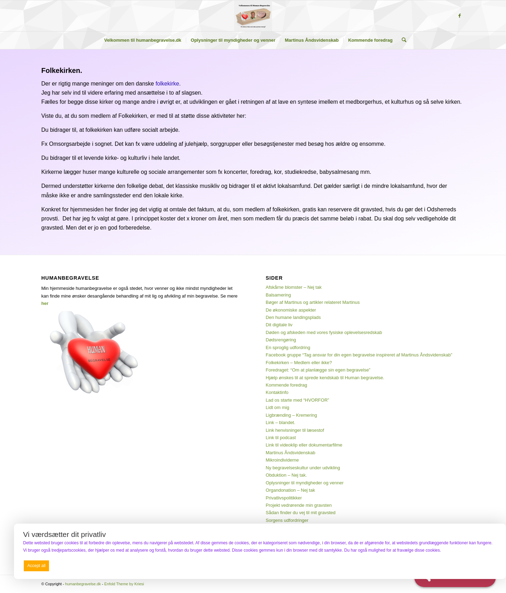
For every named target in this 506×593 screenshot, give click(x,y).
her (44, 303)
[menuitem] (143, 40)
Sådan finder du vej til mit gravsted (300, 512)
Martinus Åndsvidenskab (290, 452)
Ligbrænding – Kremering (291, 415)
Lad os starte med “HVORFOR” (297, 400)
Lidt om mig (277, 407)
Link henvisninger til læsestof (295, 430)
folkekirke (167, 84)
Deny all (258, 565)
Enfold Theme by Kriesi (124, 584)
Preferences (482, 565)
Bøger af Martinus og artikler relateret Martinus (313, 302)
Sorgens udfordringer (287, 520)
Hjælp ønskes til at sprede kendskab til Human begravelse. (325, 377)
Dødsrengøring (281, 339)
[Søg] (401, 40)
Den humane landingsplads (293, 317)
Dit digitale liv (279, 324)
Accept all (36, 565)
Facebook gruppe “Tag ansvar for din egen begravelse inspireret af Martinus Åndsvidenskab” (359, 354)
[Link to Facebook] (459, 16)
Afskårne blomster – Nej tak (294, 287)
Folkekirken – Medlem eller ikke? (299, 362)
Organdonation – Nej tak (290, 490)
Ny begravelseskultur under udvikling (303, 467)
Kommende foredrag (286, 385)
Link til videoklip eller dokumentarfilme (304, 445)
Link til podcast (281, 437)
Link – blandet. (280, 422)
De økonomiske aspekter (291, 310)
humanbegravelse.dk (83, 584)
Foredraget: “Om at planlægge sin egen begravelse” (318, 370)
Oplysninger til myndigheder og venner (305, 482)
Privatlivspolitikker (284, 497)
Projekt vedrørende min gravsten (299, 505)
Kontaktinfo (277, 392)
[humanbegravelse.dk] (253, 15)
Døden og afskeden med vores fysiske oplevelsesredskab (324, 332)
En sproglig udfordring (288, 347)
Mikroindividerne (282, 460)
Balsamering (278, 295)
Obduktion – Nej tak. (286, 475)
